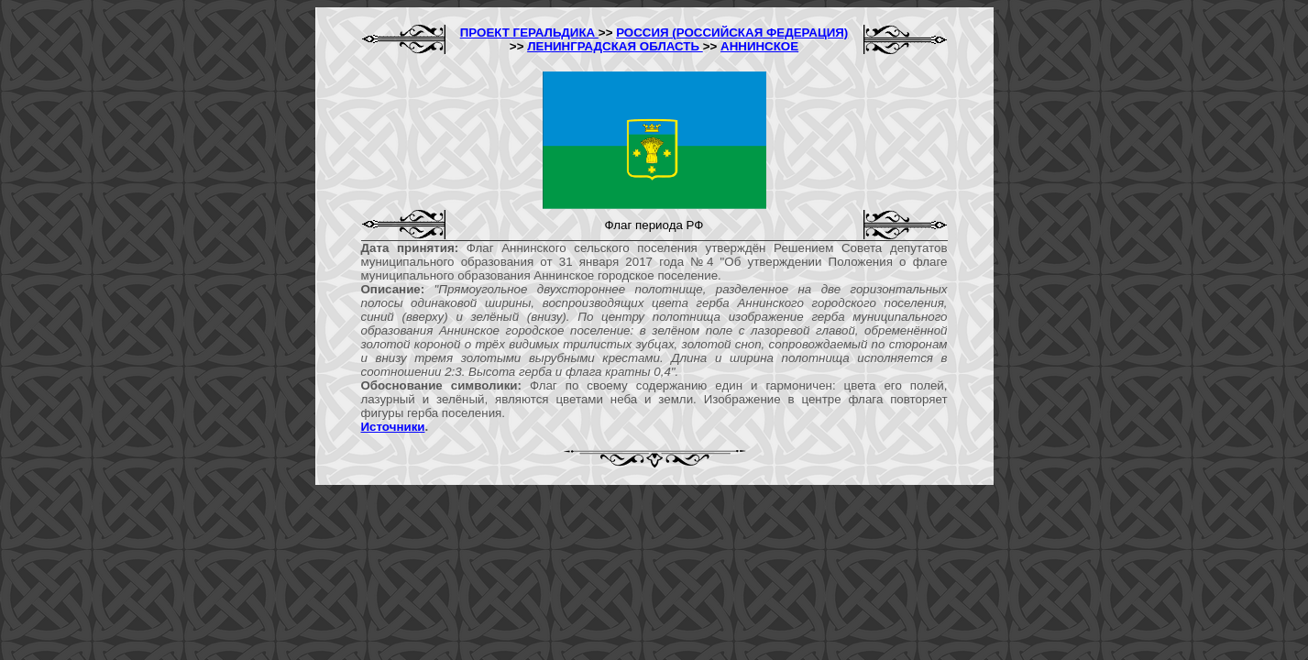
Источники (393, 427)
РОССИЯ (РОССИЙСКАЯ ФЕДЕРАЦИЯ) (732, 32)
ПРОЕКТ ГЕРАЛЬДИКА (529, 32)
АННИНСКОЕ (759, 46)
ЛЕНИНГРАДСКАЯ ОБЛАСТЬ (615, 46)
